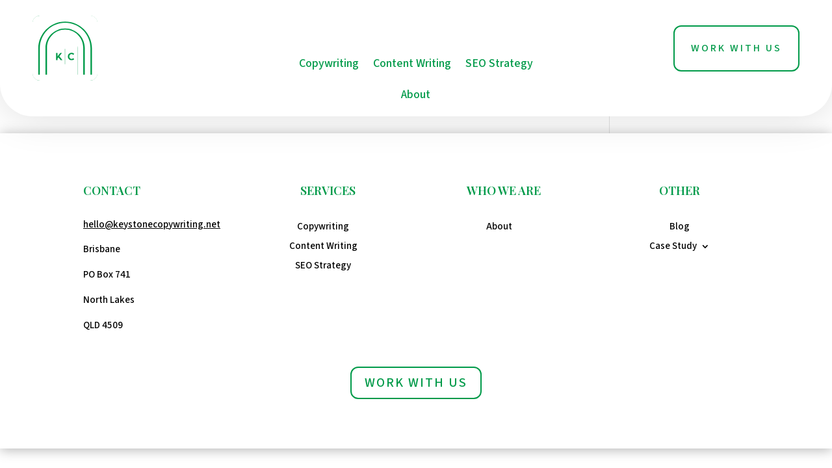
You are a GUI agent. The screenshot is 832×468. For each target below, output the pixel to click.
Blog (680, 227)
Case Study (673, 247)
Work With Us (736, 48)
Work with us (416, 383)
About (415, 94)
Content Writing (412, 63)
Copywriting (329, 63)
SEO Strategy (499, 63)
